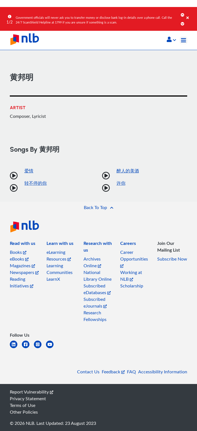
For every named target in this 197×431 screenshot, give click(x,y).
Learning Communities (60, 269)
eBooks (19, 259)
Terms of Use (22, 405)
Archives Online (92, 262)
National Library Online (98, 275)
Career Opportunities (134, 258)
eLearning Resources (59, 255)
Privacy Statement (28, 398)
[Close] (191, 13)
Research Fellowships (95, 316)
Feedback (113, 372)
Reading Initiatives (21, 282)
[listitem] (22, 244)
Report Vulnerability (31, 392)
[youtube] (52, 348)
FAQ (131, 372)
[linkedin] (16, 348)
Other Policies (24, 412)
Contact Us (88, 372)
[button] (171, 40)
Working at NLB (131, 275)
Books (18, 252)
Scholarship (131, 286)
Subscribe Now (172, 259)
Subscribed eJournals (95, 302)
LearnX (53, 279)
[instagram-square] (40, 348)
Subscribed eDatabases (97, 289)
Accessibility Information (162, 372)
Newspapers (24, 272)
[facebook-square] (28, 348)
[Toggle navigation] (183, 40)
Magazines (22, 266)
